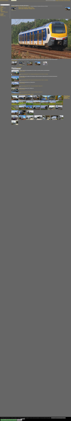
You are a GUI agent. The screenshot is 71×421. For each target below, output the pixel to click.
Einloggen (57, 0)
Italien (1, 8)
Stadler (27, 6)
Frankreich (1, 7)
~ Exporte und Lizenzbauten (21, 6)
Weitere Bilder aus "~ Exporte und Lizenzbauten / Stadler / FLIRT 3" (22, 94)
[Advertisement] (14, 14)
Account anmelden (61, 0)
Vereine (1, 10)
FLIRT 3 (29, 6)
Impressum (15, 0)
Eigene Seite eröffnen (67, 0)
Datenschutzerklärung (3, 15)
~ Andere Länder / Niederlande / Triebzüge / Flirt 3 (26, 8)
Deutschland (2, 6)
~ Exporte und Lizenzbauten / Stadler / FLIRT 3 (26, 7)
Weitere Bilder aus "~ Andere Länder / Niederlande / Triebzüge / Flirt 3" (67, 97)
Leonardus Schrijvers (14, 60)
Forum (12, 0)
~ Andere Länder (2, 11)
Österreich (1, 9)
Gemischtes (1, 14)
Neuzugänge (2, 13)
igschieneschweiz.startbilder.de (4, 0)
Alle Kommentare (19, 67)
